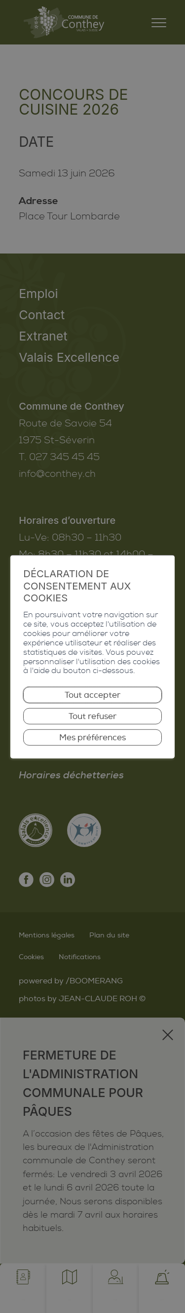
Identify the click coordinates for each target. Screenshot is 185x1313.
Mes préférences (92, 742)
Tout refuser (92, 720)
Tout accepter (92, 698)
